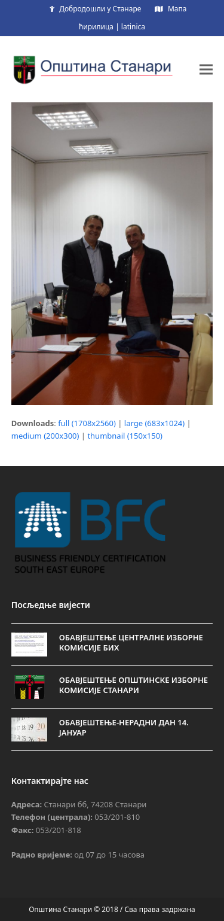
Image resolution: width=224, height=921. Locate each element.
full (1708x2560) (87, 423)
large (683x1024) (154, 423)
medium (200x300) (45, 435)
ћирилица (96, 27)
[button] (206, 69)
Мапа (177, 9)
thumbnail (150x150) (124, 435)
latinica (133, 27)
